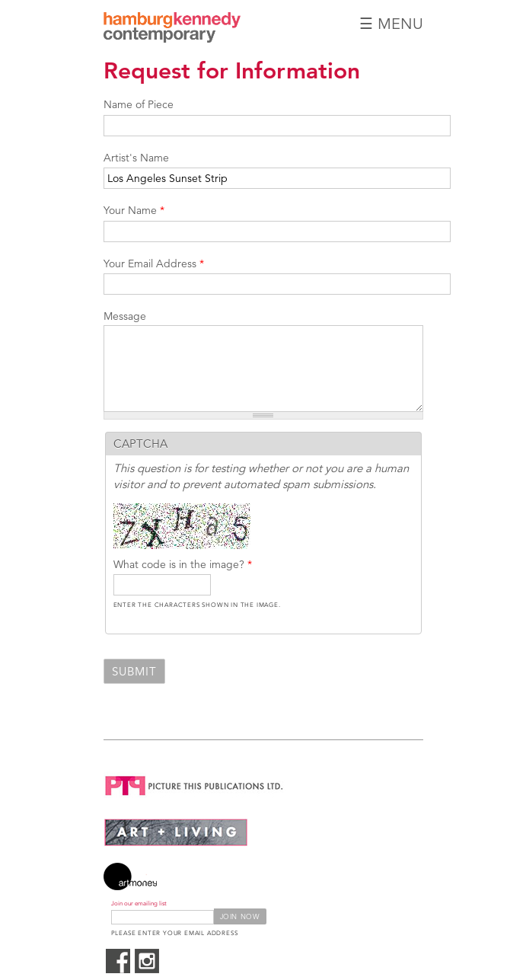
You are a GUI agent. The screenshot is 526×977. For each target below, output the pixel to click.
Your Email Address (154, 263)
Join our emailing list (139, 903)
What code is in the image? (182, 564)
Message (125, 316)
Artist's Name (136, 157)
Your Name (134, 210)
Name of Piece (139, 104)
